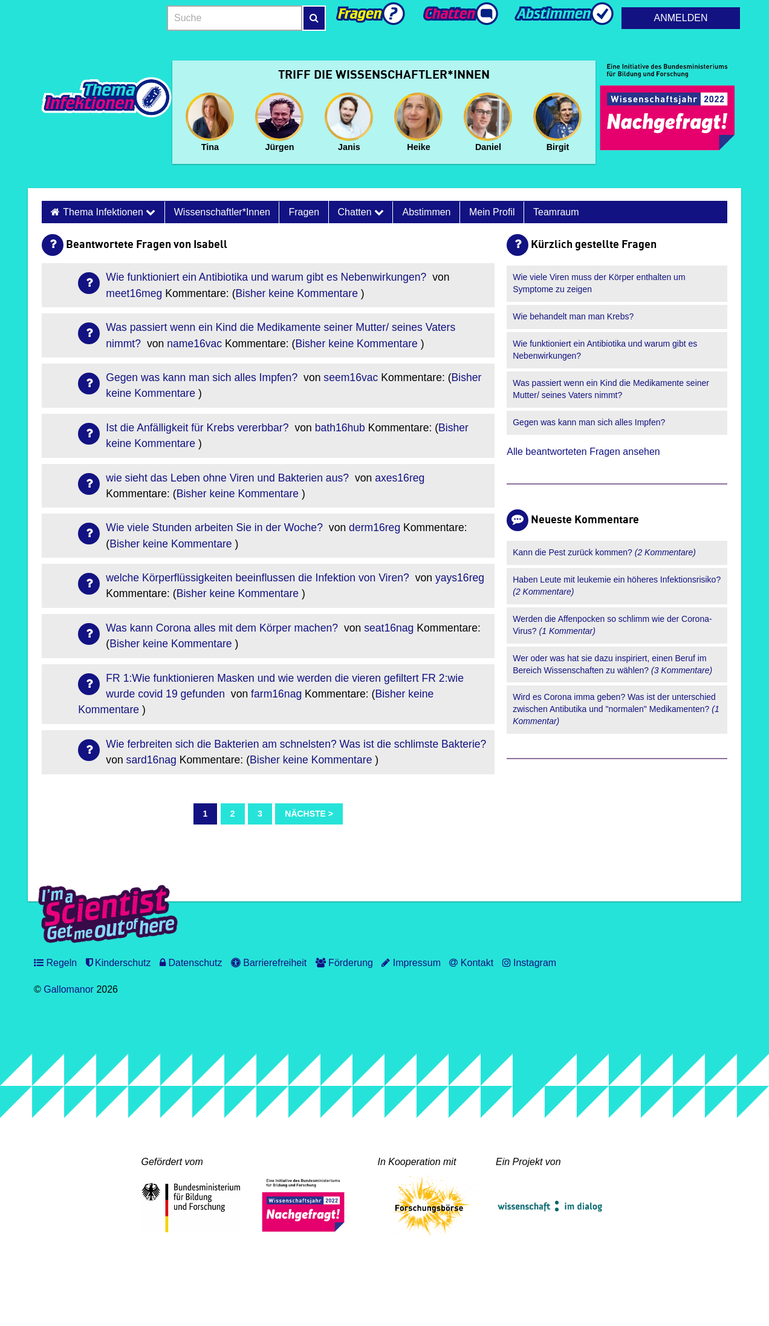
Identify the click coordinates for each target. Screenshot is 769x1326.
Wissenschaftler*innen (222, 212)
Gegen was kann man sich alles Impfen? (203, 377)
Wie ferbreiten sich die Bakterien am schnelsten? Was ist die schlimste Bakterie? (296, 744)
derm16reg (374, 527)
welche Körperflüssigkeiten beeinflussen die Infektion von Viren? (259, 578)
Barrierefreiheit (269, 963)
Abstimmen (426, 212)
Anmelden (681, 18)
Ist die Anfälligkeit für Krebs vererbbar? (198, 428)
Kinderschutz (118, 963)
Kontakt (471, 963)
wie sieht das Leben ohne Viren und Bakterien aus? (229, 478)
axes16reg (399, 478)
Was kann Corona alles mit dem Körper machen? (223, 628)
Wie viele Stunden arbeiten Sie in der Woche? (216, 527)
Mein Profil (492, 212)
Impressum (411, 963)
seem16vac (350, 377)
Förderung (344, 963)
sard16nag (151, 760)
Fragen (303, 212)
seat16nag (389, 628)
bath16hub (340, 428)
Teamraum (556, 212)
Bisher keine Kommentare (297, 293)
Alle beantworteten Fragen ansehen (583, 451)
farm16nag (276, 694)
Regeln (55, 963)
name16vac (194, 344)
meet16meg (134, 293)
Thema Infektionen (109, 212)
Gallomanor (69, 989)
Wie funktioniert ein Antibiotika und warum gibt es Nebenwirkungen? (267, 277)
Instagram (529, 963)
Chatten (361, 212)
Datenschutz (191, 963)
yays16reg (459, 578)
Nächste (305, 813)
